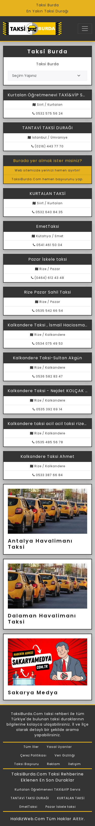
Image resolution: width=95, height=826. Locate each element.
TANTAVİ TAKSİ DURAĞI (30, 798)
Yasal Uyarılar (59, 747)
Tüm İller (31, 747)
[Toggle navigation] (85, 29)
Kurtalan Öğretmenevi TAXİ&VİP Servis (48, 789)
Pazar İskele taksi (60, 807)
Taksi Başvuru (26, 764)
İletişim (74, 764)
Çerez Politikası (33, 755)
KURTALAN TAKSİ (71, 798)
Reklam (53, 764)
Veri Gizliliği (65, 755)
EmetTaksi (28, 807)
